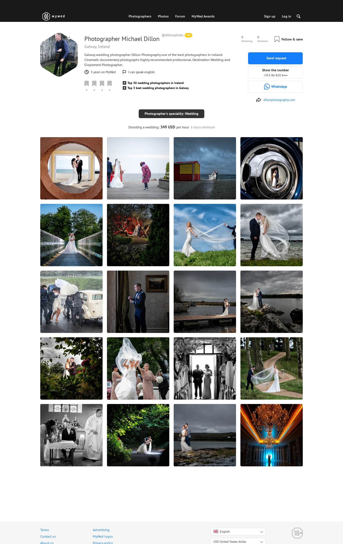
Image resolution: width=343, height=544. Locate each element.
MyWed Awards (203, 16)
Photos (163, 16)
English (222, 532)
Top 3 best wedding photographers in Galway (158, 88)
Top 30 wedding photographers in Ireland (156, 83)
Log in (286, 16)
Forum (180, 16)
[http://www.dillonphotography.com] (275, 100)
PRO (188, 35)
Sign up (269, 16)
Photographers (140, 16)
